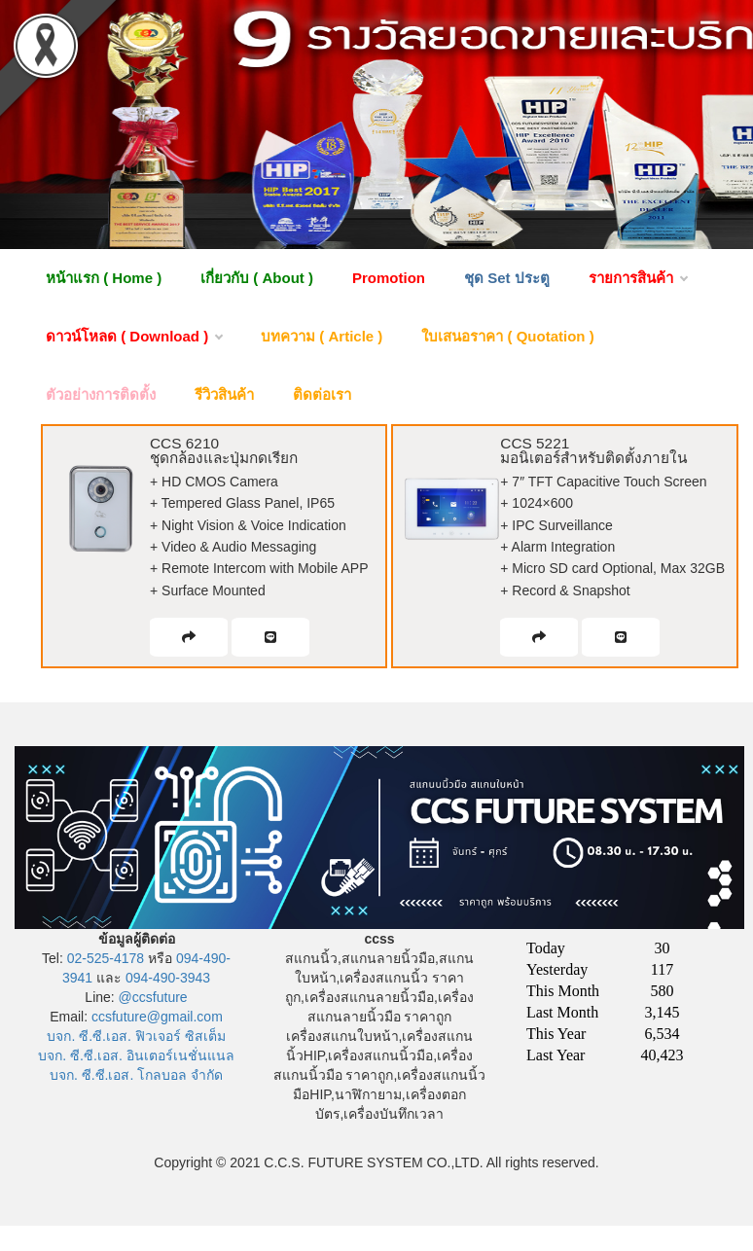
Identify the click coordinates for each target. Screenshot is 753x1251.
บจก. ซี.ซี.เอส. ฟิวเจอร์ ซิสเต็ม (136, 1036)
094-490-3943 (168, 977)
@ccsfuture (153, 997)
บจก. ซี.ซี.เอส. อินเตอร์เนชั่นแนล (135, 1055)
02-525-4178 (105, 958)
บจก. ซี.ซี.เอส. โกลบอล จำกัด (136, 1075)
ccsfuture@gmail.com (157, 1016)
